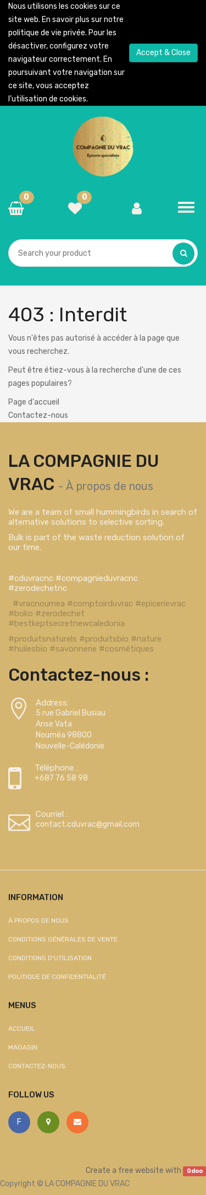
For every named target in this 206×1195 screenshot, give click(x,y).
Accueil (21, 1028)
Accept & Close (163, 52)
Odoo (195, 1171)
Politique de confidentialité (57, 977)
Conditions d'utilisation (50, 958)
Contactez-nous (38, 415)
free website (141, 1170)
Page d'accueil (33, 402)
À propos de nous (109, 486)
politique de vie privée (46, 32)
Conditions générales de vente (63, 939)
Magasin (22, 1047)
